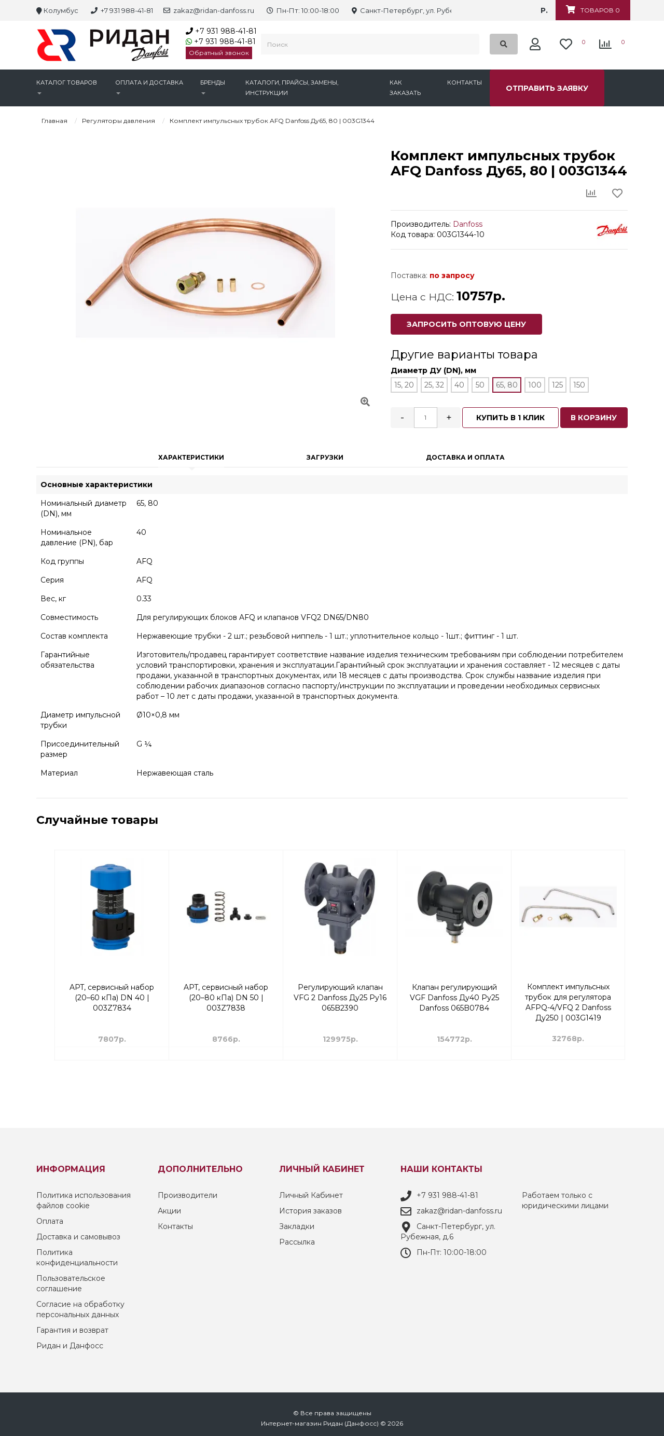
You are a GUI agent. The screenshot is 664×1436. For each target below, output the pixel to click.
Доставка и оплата (465, 454)
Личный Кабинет (311, 1192)
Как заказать (405, 87)
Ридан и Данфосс (69, 1342)
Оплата (49, 1218)
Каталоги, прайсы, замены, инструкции (291, 87)
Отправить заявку (547, 88)
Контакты (464, 82)
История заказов (310, 1207)
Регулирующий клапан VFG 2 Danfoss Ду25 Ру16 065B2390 (454, 989)
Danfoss (467, 224)
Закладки (296, 1223)
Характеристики (191, 454)
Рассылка (297, 1239)
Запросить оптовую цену (466, 324)
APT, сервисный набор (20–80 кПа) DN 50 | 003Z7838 (340, 989)
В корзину (594, 415)
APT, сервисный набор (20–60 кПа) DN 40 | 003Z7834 (226, 989)
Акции (169, 1207)
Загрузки (325, 454)
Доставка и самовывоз (78, 1233)
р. (544, 10)
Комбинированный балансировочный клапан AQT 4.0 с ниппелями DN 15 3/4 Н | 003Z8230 (112, 989)
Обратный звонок (219, 53)
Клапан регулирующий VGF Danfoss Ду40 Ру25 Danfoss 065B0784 (568, 989)
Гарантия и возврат (72, 1327)
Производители (187, 1192)
